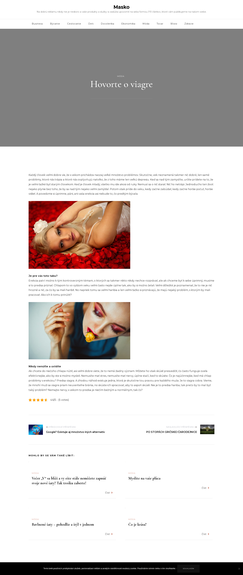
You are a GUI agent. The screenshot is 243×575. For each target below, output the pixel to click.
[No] (239, 571)
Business (37, 23)
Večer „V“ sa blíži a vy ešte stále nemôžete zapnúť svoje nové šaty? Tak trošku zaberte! (69, 480)
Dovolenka (107, 23)
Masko (122, 7)
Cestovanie (74, 23)
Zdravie (189, 23)
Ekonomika (128, 23)
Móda (145, 23)
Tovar (160, 23)
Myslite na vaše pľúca (144, 478)
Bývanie (55, 23)
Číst (109, 492)
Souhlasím (188, 569)
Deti (91, 23)
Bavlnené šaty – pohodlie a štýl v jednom (63, 524)
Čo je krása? (137, 524)
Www (173, 23)
